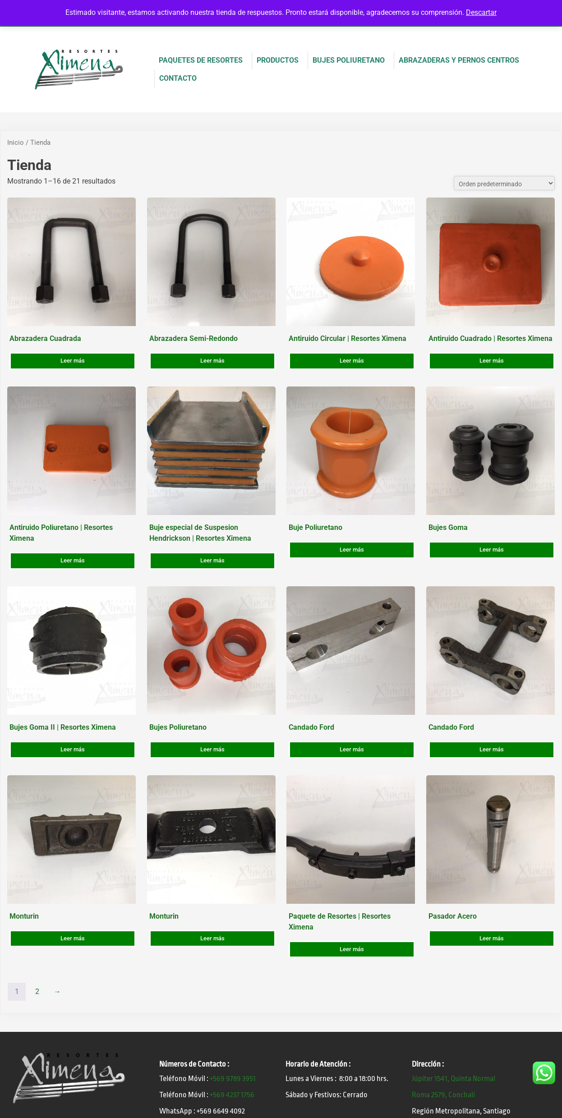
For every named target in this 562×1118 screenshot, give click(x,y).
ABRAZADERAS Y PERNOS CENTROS (459, 60)
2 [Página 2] (37, 991)
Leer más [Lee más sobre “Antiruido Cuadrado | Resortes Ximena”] (491, 360)
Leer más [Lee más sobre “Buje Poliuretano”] (352, 549)
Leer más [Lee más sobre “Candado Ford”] (352, 749)
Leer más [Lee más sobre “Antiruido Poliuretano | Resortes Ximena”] (72, 560)
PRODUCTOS (278, 60)
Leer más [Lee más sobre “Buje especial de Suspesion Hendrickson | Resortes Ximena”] (212, 560)
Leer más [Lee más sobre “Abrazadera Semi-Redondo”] (212, 360)
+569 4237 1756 (232, 1094)
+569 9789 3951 (233, 1078)
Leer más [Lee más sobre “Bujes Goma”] (491, 549)
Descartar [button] (481, 12)
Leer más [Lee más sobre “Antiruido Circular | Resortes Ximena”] (352, 360)
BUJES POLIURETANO (349, 60)
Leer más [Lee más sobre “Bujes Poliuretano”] (212, 749)
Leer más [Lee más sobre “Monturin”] (72, 938)
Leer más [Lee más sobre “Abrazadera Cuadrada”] (72, 360)
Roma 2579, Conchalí (443, 1094)
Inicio (15, 142)
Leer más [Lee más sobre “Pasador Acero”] (491, 938)
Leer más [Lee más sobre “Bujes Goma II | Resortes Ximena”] (72, 749)
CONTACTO (178, 78)
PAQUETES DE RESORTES (201, 60)
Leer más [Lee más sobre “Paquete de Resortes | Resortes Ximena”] (352, 949)
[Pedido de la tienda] (504, 183)
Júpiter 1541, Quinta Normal (453, 1078)
